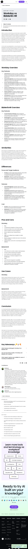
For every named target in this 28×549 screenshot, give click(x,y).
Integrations (4, 527)
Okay (25, 546)
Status (13, 525)
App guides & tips (12, 513)
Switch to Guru (17, 531)
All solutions (4, 532)
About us (17, 524)
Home (3, 513)
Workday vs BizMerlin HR (20, 513)
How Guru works (3, 524)
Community (9, 532)
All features (4, 530)
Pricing (3, 521)
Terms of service (9, 544)
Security (13, 528)
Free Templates (18, 534)
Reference (6, 513)
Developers (9, 529)
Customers (9, 524)
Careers (17, 521)
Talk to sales (21, 1)
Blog (7, 534)
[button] (26, 1)
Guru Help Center (13, 522)
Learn (8, 521)
